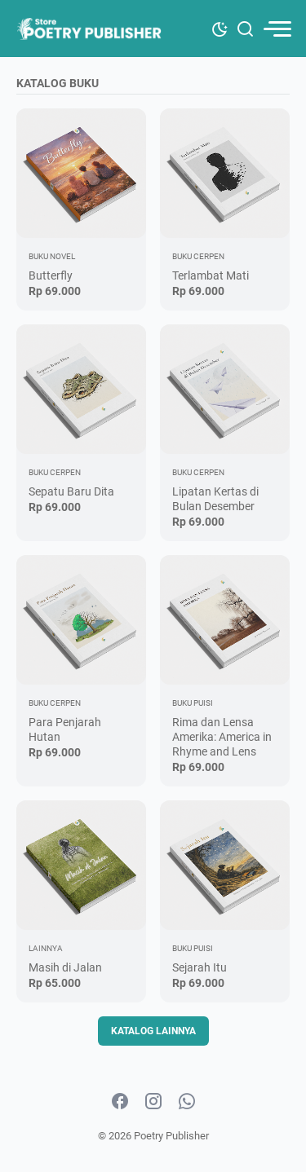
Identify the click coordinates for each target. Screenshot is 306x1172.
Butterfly (51, 275)
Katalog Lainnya (153, 1031)
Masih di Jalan (65, 967)
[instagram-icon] (153, 1102)
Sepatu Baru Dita (71, 491)
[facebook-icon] (120, 1102)
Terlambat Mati (210, 275)
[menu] (277, 29)
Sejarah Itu (199, 967)
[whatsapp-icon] (187, 1102)
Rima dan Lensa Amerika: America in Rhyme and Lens (222, 737)
